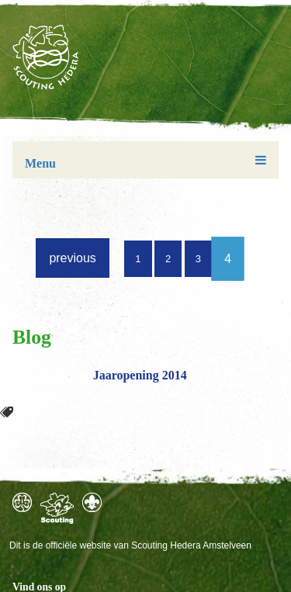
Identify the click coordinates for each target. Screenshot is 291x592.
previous (72, 258)
